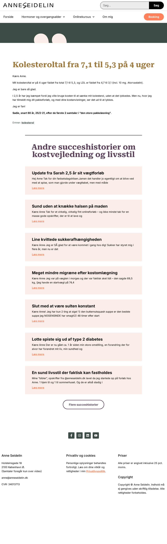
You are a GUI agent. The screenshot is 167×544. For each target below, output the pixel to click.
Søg (156, 5)
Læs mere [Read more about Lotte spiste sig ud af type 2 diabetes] (45, 382)
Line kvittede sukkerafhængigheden (74, 254)
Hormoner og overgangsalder (43, 16)
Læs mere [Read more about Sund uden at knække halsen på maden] (45, 231)
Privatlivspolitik (95, 506)
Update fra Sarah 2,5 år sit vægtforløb (75, 175)
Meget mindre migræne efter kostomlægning (82, 292)
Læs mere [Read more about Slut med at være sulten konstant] (45, 344)
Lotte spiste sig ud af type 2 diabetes (74, 367)
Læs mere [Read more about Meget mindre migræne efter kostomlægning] (45, 306)
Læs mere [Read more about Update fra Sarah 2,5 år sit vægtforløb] (45, 194)
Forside (8, 16)
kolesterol (28, 122)
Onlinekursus (84, 16)
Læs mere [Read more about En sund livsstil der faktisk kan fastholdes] (45, 419)
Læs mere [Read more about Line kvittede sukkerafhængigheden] (45, 269)
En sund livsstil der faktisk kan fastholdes (79, 404)
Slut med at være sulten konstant (70, 329)
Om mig (108, 16)
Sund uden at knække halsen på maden (77, 216)
